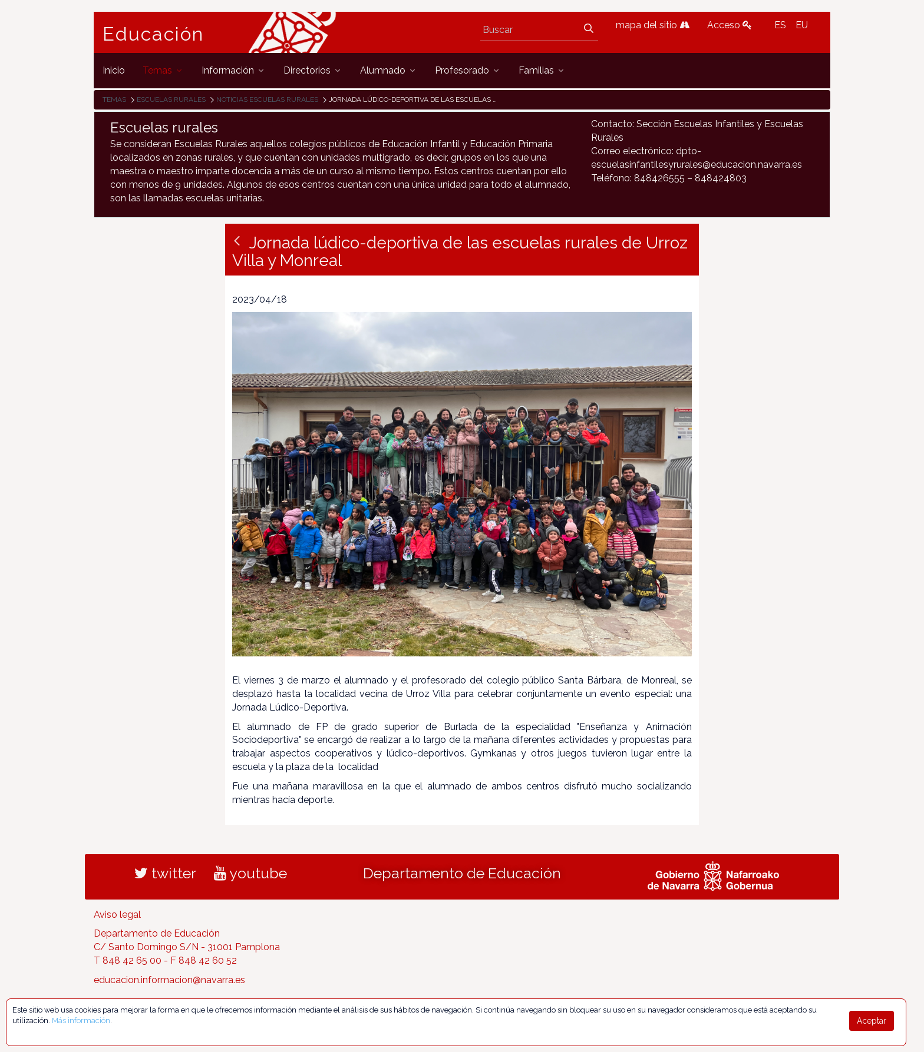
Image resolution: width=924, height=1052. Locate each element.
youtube (250, 873)
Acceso (729, 25)
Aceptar (871, 1021)
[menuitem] (114, 70)
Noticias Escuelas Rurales (267, 99)
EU (802, 25)
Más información (81, 1020)
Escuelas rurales (171, 99)
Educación (153, 34)
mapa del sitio (652, 25)
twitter (165, 873)
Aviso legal (117, 914)
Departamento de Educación (462, 873)
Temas (114, 99)
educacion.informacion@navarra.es (169, 979)
